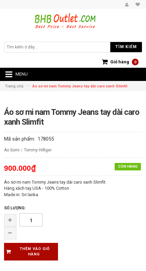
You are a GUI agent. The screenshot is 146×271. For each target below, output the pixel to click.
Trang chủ (14, 86)
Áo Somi (12, 150)
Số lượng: (15, 208)
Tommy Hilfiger (38, 150)
